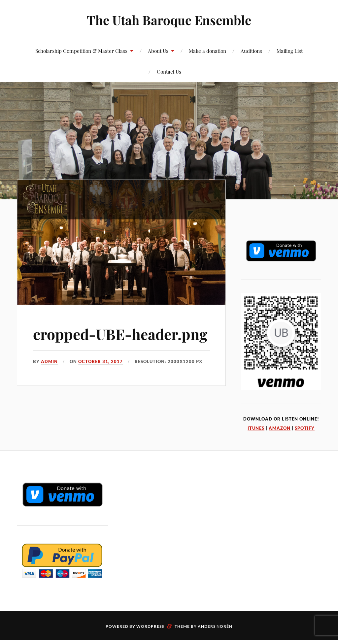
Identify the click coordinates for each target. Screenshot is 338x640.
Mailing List (290, 50)
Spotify (305, 428)
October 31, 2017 (100, 361)
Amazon (279, 428)
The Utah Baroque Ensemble (169, 20)
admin (49, 361)
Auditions (251, 50)
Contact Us (169, 71)
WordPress (150, 626)
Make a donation (207, 50)
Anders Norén (215, 626)
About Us (158, 50)
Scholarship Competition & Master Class (81, 50)
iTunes (256, 428)
